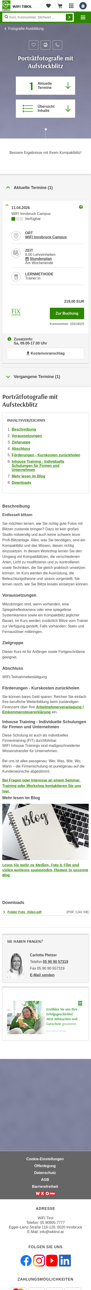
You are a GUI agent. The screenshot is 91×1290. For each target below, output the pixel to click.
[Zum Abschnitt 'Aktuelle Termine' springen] (45, 85)
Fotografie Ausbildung (26, 29)
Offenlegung (45, 1166)
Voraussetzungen (27, 436)
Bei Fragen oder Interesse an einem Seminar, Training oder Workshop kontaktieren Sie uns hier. (41, 785)
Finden (69, 17)
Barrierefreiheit (45, 1186)
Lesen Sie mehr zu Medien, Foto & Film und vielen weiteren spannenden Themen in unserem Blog (45, 869)
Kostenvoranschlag (45, 353)
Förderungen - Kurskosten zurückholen (46, 455)
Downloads (21, 483)
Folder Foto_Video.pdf (24, 912)
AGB (45, 1180)
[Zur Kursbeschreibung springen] (45, 108)
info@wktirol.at (52, 1232)
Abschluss (21, 449)
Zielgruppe (21, 442)
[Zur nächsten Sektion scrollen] (45, 133)
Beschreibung (24, 429)
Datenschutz (45, 1173)
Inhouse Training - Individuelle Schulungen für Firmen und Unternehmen (38, 466)
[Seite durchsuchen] (38, 17)
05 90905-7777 (52, 1223)
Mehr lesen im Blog (28, 476)
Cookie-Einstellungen (45, 1159)
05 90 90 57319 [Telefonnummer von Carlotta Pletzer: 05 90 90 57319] (55, 962)
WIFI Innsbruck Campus (46, 237)
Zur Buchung (70, 312)
